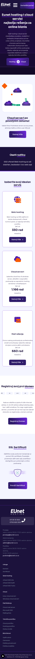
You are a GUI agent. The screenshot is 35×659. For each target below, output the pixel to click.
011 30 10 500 (15, 520)
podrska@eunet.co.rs (11, 556)
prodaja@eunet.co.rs (11, 535)
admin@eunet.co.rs (10, 543)
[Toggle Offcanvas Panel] (15, 5)
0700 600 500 (15, 522)
